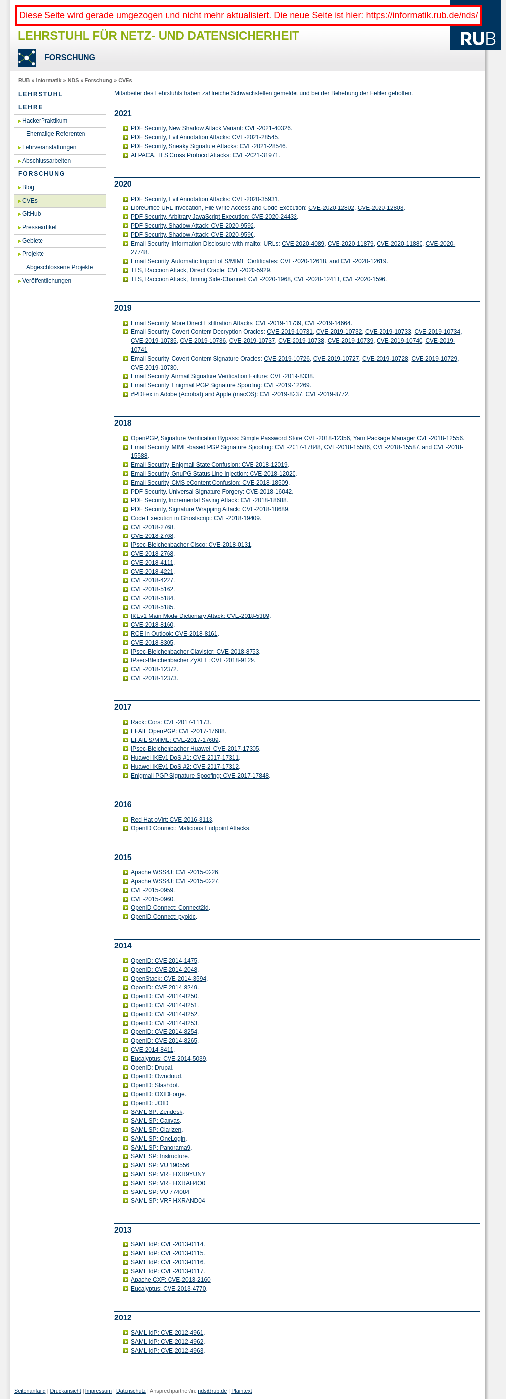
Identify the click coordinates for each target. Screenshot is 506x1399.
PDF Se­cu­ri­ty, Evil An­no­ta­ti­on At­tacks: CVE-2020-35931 (204, 199)
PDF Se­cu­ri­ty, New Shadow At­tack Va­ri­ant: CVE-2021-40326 (211, 128)
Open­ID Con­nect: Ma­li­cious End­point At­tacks (190, 828)
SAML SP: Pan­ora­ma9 (160, 1147)
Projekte (33, 253)
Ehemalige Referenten (55, 133)
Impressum (98, 1391)
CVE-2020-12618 (303, 261)
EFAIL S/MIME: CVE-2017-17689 (175, 740)
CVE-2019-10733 (388, 332)
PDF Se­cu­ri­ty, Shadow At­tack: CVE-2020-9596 (192, 234)
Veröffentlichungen (46, 280)
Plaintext (241, 1391)
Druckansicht (65, 1391)
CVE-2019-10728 (385, 358)
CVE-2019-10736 (203, 340)
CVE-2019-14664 (328, 323)
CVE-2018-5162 (152, 589)
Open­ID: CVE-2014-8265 (164, 1040)
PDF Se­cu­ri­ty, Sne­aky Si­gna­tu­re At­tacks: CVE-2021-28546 (208, 146)
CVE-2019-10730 (154, 367)
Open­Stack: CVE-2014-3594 (168, 978)
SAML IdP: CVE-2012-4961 (167, 1332)
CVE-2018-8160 (152, 624)
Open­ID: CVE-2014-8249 (164, 987)
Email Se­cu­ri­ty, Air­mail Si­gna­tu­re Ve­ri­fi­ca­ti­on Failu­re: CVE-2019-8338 (222, 376)
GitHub (31, 213)
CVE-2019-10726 (287, 358)
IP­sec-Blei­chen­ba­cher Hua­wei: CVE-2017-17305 (195, 748)
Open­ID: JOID (149, 1103)
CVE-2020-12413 (317, 279)
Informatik (48, 80)
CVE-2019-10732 (339, 332)
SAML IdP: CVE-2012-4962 (167, 1341)
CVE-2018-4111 (152, 562)
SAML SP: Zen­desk (156, 1112)
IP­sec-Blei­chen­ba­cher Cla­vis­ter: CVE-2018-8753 (195, 651)
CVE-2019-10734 (437, 332)
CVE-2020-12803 (381, 208)
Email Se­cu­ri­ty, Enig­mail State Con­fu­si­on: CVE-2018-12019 (209, 464)
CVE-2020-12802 (331, 208)
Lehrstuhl (40, 94)
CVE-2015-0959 (152, 890)
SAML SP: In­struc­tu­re (159, 1156)
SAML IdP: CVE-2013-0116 (167, 1262)
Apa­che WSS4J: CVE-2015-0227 (174, 881)
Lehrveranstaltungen (49, 147)
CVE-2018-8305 (152, 642)
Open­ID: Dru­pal (151, 1067)
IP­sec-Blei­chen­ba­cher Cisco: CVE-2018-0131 (191, 544)
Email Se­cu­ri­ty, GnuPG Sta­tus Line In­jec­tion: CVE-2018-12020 (213, 473)
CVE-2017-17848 (298, 447)
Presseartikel (39, 227)
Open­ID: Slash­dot (154, 1085)
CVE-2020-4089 (303, 243)
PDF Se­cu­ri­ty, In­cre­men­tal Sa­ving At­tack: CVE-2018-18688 (209, 500)
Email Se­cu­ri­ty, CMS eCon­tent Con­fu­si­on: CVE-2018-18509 (209, 482)
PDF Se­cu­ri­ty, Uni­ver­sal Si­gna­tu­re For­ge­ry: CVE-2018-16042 (211, 491)
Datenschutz (131, 1391)
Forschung (98, 80)
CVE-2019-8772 (327, 394)
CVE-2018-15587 (396, 447)
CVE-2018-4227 (152, 580)
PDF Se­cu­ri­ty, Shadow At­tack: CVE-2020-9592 (192, 225)
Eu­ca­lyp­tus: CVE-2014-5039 (168, 1058)
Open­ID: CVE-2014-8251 (164, 1005)
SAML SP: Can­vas (155, 1120)
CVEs (125, 80)
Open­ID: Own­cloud (156, 1076)
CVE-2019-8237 (281, 394)
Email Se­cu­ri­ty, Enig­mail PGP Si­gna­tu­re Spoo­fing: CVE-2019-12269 (220, 385)
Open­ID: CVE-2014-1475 (164, 960)
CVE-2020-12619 (364, 261)
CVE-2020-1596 (364, 279)
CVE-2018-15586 (347, 447)
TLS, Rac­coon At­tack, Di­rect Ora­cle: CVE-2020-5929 (200, 270)
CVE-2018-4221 (152, 571)
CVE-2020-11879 (351, 243)
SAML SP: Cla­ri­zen (156, 1129)
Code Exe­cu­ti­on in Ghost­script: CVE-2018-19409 (195, 518)
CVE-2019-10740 (399, 340)
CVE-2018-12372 (154, 669)
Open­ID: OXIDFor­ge (158, 1094)
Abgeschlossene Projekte (59, 267)
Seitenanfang (30, 1391)
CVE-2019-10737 (252, 340)
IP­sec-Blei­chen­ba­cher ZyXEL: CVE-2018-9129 (192, 660)
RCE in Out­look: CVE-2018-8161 (174, 633)
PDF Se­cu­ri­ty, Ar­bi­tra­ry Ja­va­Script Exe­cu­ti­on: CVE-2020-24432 (214, 216)
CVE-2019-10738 (301, 340)
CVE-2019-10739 (351, 340)
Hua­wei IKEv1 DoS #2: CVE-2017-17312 (185, 766)
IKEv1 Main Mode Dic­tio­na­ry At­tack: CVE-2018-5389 (200, 616)
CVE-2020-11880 (399, 243)
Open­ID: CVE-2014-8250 (164, 996)
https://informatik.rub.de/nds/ (422, 15)
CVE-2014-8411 (152, 1049)
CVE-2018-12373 (154, 678)
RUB (24, 80)
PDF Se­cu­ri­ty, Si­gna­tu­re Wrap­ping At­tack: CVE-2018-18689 (209, 509)
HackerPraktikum (44, 120)
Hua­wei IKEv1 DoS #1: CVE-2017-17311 (185, 757)
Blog (28, 187)
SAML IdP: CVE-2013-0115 (167, 1253)
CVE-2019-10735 (154, 340)
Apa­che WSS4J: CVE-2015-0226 (174, 872)
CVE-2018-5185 (152, 607)
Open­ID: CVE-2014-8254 (164, 1032)
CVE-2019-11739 (279, 323)
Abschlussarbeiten (46, 160)
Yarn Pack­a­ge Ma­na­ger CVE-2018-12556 (408, 438)
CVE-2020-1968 (269, 279)
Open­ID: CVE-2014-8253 (164, 1023)
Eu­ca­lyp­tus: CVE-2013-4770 (168, 1288)
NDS (73, 80)
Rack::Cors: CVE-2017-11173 (170, 722)
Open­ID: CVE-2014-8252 (164, 1014)
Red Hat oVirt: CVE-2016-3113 (171, 819)
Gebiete (32, 240)
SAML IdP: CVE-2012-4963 (167, 1350)
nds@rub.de (212, 1391)
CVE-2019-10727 (336, 358)
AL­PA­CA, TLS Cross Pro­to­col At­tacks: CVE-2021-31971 (204, 155)
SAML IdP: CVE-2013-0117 (167, 1271)
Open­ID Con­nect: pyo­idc (163, 916)
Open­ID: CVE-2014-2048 (164, 969)
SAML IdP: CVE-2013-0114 (167, 1244)
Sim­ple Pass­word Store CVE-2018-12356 (295, 438)
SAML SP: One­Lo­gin (158, 1138)
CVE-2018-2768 (152, 527)
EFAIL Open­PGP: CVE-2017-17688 (178, 731)
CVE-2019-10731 (290, 332)
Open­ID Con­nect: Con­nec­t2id (170, 908)
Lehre (30, 107)
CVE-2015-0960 (152, 899)
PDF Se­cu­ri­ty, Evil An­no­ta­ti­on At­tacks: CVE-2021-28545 (204, 137)
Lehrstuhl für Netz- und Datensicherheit (158, 35)
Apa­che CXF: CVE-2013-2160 (171, 1279)
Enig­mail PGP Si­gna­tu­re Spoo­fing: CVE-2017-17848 (200, 775)
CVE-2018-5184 (152, 598)
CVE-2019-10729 (434, 358)
